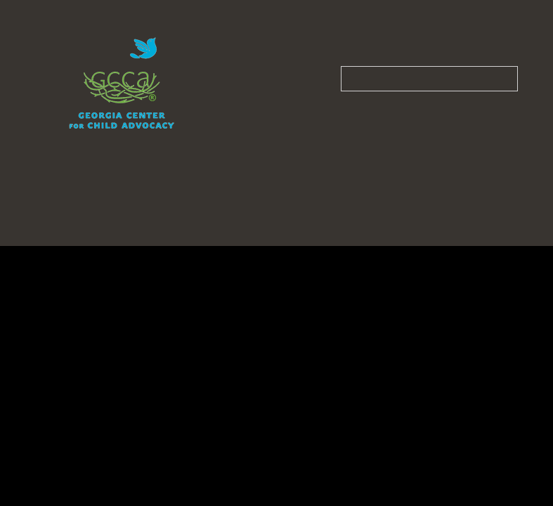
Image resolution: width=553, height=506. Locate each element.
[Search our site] (429, 78)
